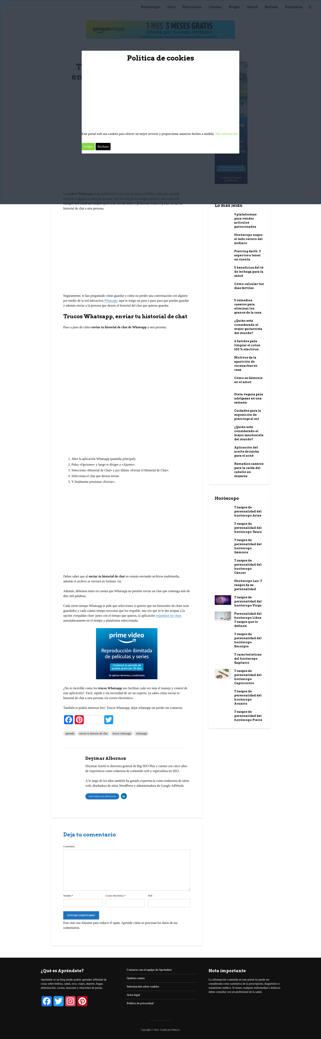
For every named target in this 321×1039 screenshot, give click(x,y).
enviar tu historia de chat (93, 733)
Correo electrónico (116, 895)
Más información (226, 134)
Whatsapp (110, 300)
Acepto (88, 146)
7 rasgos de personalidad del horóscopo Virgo (248, 601)
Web (150, 895)
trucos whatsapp (122, 733)
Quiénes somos (136, 978)
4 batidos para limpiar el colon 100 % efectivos (247, 345)
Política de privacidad (140, 1003)
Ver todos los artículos (102, 796)
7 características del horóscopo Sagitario (247, 658)
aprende (69, 733)
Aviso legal (133, 994)
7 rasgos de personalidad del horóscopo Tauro (248, 528)
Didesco (176, 1029)
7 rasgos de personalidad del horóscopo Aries (248, 511)
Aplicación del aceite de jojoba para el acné (246, 451)
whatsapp (141, 733)
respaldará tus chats (168, 615)
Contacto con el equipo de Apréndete (149, 969)
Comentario (69, 846)
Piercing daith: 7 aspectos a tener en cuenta (247, 255)
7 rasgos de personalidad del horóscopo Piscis (248, 716)
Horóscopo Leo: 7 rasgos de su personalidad (248, 585)
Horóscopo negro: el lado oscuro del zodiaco (248, 239)
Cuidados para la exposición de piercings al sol (247, 414)
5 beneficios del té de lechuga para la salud (248, 271)
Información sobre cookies (143, 986)
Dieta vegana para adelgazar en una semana (248, 398)
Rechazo (103, 146)
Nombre (68, 895)
